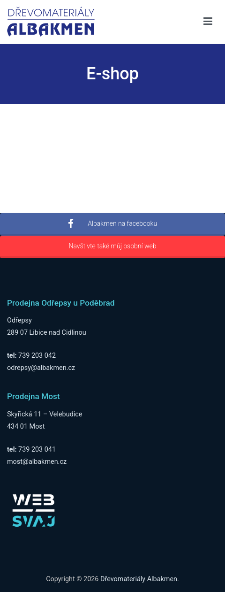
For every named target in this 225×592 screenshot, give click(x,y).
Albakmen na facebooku (112, 224)
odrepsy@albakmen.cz (41, 368)
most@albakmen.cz (37, 462)
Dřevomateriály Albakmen (138, 579)
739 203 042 (37, 356)
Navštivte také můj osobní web (112, 246)
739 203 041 (37, 450)
